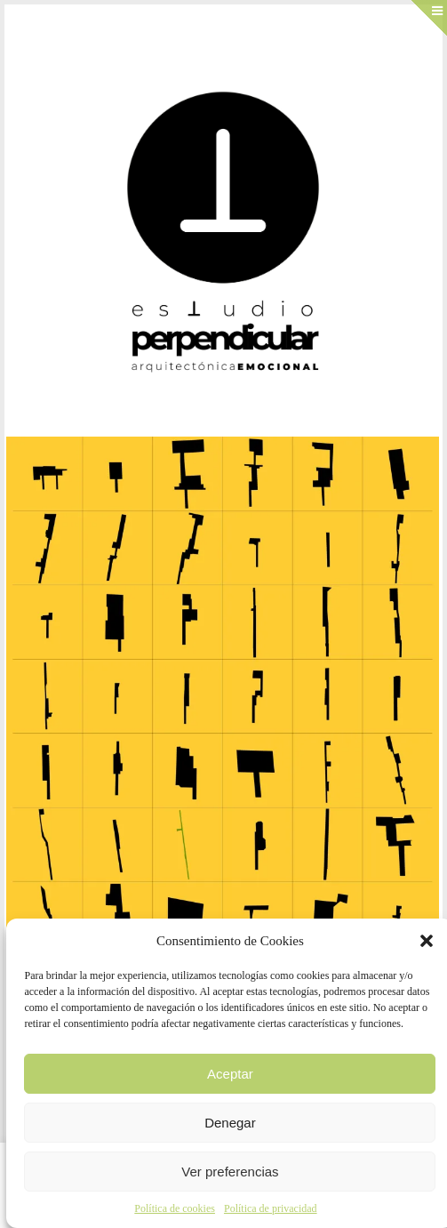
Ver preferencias (229, 1171)
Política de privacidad (270, 1208)
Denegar (230, 1122)
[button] (426, 941)
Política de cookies (174, 1208)
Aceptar (230, 1073)
